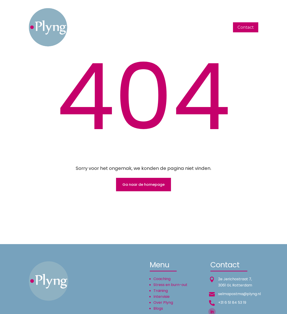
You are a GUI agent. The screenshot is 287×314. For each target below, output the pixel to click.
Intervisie (154, 27)
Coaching (103, 27)
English (204, 27)
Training (131, 27)
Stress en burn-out (170, 284)
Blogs (222, 27)
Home (82, 27)
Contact (246, 27)
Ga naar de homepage (143, 184)
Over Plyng (179, 27)
